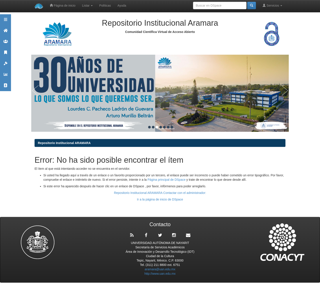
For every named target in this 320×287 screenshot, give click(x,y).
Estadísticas (5, 76)
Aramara (5, 32)
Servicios (272, 5)
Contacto (5, 87)
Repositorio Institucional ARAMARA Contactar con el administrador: (160, 193)
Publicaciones (5, 54)
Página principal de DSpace (166, 179)
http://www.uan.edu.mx (160, 273)
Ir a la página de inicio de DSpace (160, 199)
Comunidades (5, 43)
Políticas (105, 5)
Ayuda (122, 5)
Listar (87, 5)
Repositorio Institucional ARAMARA (64, 143)
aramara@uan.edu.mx (160, 269)
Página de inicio (62, 5)
